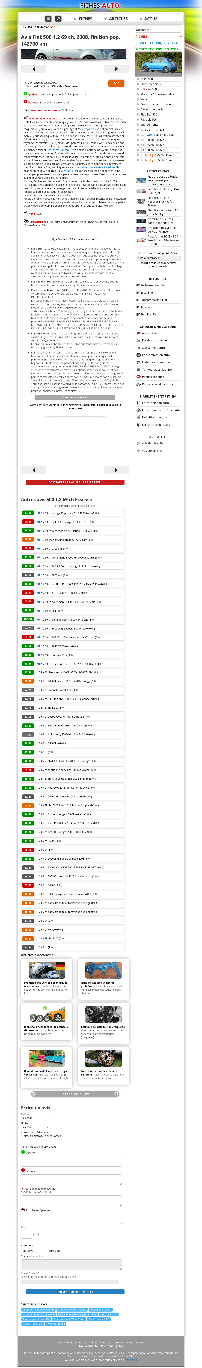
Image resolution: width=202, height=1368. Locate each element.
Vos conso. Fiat (152, 451)
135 (152, 145)
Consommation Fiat (153, 300)
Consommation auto (156, 355)
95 (157, 160)
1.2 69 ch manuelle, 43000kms (54, 690)
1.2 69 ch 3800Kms (51, 575)
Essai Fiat (146, 292)
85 (157, 135)
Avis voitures (150, 333)
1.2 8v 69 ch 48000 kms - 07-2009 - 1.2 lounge (63, 761)
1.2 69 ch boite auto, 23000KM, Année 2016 (62, 734)
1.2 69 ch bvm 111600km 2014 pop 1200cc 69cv (64, 823)
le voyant (87, 129)
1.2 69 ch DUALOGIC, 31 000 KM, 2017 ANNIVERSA (70, 584)
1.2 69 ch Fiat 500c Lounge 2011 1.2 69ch (64, 522)
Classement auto (153, 348)
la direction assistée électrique (97, 167)
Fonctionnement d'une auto (161, 410)
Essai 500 (146, 79)
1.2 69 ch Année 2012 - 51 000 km (60, 593)
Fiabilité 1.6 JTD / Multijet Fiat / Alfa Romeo (160, 201)
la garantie (67, 171)
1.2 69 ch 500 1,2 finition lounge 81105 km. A (67, 566)
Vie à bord (147, 99)
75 (157, 155)
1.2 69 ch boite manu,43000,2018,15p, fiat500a (68, 602)
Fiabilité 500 (148, 114)
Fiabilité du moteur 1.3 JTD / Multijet (163, 212)
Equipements (149, 124)
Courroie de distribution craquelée (103, 1027)
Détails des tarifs (152, 109)
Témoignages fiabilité (157, 369)
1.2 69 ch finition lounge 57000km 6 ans (60, 814)
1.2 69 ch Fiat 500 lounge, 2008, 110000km (61, 832)
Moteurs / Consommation (157, 94)
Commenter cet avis (75, 397)
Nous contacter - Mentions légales (101, 1346)
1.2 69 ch (42, 752)
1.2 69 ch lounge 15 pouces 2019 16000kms (66, 513)
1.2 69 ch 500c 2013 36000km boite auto (64, 628)
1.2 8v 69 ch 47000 (47, 708)
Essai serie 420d (109, 1314)
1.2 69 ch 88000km (48, 743)
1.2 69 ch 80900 (46, 885)
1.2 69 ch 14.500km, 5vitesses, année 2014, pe (67, 637)
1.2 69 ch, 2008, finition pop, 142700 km (64, 540)
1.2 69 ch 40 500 (46, 929)
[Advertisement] (75, 441)
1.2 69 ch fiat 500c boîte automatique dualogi (63, 903)
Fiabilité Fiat (148, 314)
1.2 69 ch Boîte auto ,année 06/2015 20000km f (68, 664)
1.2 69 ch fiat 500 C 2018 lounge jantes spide (63, 787)
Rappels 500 (148, 119)
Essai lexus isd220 (55, 1324)
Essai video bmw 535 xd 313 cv (68, 1319)
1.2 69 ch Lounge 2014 (54, 655)
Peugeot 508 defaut (32, 1324)
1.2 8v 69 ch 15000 (47, 938)
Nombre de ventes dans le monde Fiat (160, 221)
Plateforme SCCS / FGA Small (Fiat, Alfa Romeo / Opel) (163, 240)
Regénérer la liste (75, 1094)
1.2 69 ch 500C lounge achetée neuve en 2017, (64, 894)
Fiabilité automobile (156, 362)
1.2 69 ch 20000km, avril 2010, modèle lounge (63, 681)
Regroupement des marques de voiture (77, 1314)
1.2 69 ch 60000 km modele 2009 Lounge (61, 796)
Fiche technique (151, 84)
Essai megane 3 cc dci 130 (36, 1319)
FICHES (85, 19)
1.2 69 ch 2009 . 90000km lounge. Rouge (60, 716)
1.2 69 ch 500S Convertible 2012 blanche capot (64, 876)
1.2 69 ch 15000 (46, 841)
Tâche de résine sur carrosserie (38, 1314)
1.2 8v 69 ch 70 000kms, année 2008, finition (63, 778)
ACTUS (150, 19)
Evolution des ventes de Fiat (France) (162, 229)
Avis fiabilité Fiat (153, 443)
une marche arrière (58, 150)
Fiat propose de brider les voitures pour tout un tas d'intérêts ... (163, 180)
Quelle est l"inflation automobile (38, 1309)
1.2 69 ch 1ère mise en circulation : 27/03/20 (66, 531)
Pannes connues (153, 377)
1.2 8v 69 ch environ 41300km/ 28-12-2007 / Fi (64, 672)
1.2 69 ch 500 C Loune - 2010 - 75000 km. (61, 725)
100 (152, 140)
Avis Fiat (146, 307)
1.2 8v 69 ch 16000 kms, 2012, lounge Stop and (64, 805)
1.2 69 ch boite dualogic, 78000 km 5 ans (64, 619)
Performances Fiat (153, 285)
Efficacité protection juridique (72, 1309)
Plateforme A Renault (100, 1309)
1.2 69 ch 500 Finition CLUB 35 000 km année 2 (64, 699)
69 (152, 130)
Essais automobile (154, 340)
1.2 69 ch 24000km (51, 548)
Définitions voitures (155, 417)
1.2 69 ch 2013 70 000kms (56, 646)
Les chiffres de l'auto (156, 425)
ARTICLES (118, 19)
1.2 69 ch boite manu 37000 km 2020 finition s (68, 557)
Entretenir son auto (155, 403)
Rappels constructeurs (157, 384)
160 (152, 150)
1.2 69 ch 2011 (49, 611)
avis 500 (148, 89)
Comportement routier (156, 104)
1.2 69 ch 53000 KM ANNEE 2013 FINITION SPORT (66, 867)
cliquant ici (131, 1360)
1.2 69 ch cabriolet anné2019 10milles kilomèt (63, 770)
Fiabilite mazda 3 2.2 (99, 1319)
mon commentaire (75, 1292)
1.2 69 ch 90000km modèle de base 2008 (60, 858)
